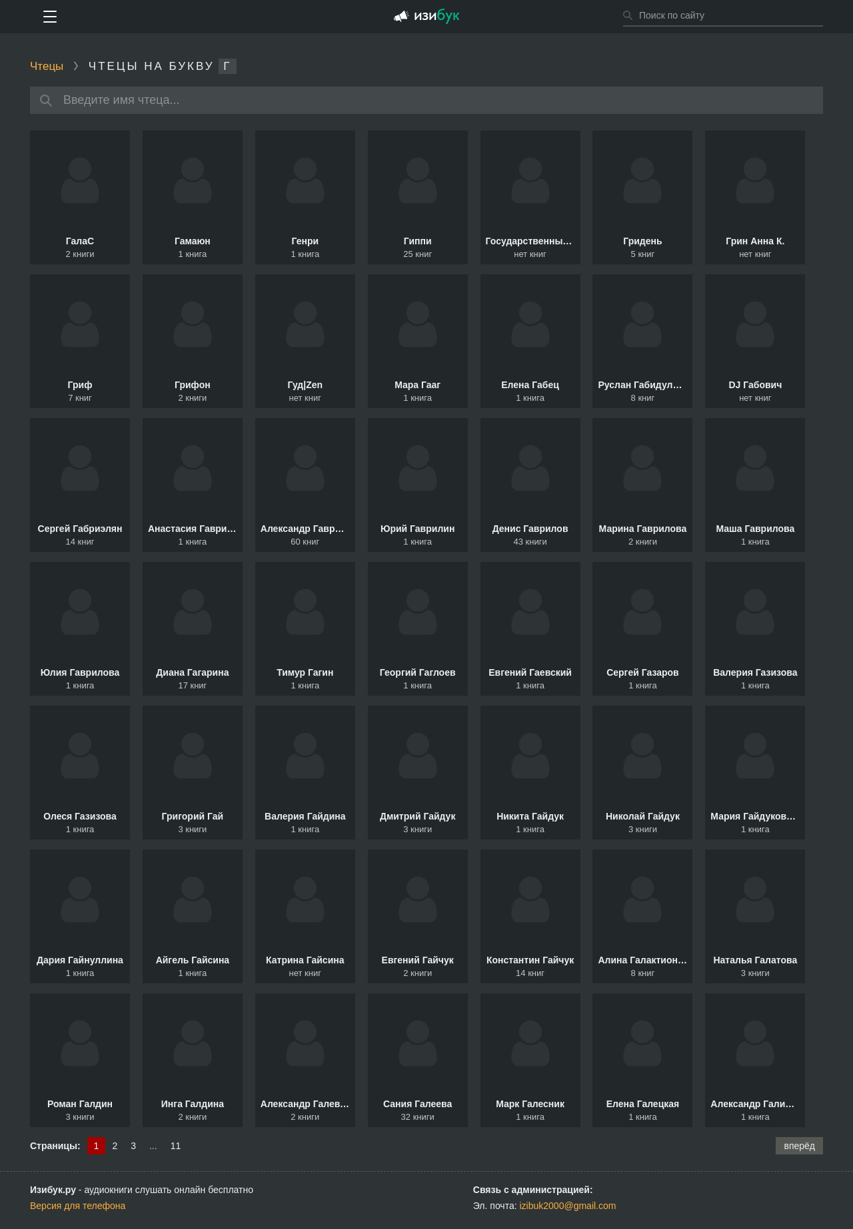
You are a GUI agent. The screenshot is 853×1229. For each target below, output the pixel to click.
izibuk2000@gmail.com (568, 1205)
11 (176, 1145)
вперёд (799, 1145)
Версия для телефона (77, 1205)
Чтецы (46, 66)
